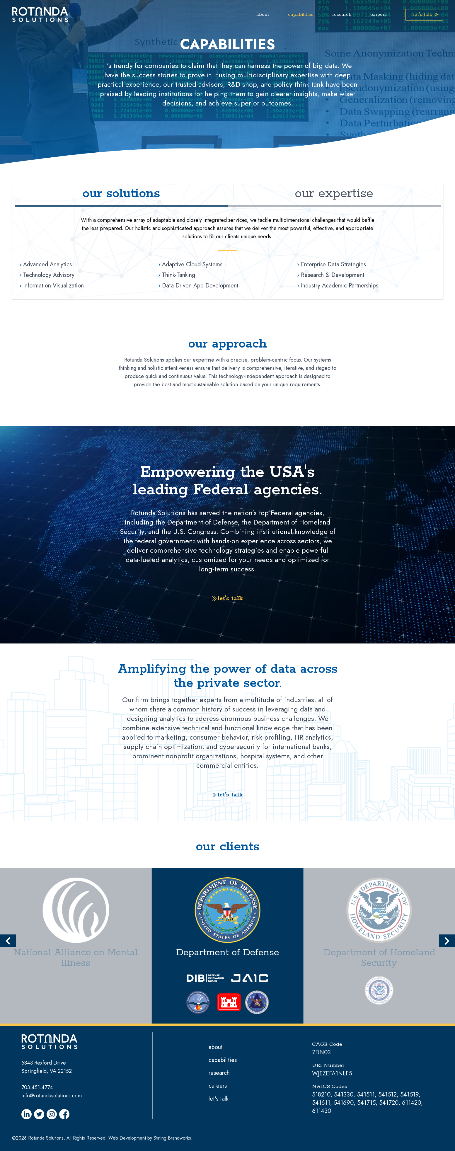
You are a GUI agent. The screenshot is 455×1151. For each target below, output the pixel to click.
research (342, 14)
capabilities (300, 14)
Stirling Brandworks (172, 1138)
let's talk (218, 1098)
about (262, 14)
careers (378, 14)
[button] (8, 940)
